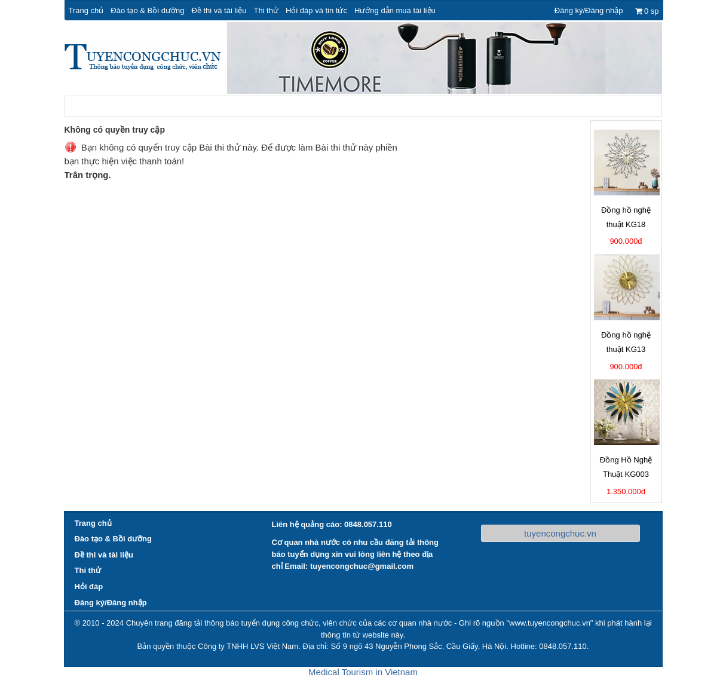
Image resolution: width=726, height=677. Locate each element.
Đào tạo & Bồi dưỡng (147, 10)
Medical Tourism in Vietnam (363, 672)
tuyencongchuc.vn (560, 533)
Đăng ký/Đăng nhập (589, 10)
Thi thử (265, 10)
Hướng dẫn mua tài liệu (395, 10)
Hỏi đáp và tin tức (316, 10)
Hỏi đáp (89, 586)
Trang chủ (86, 10)
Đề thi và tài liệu (218, 10)
